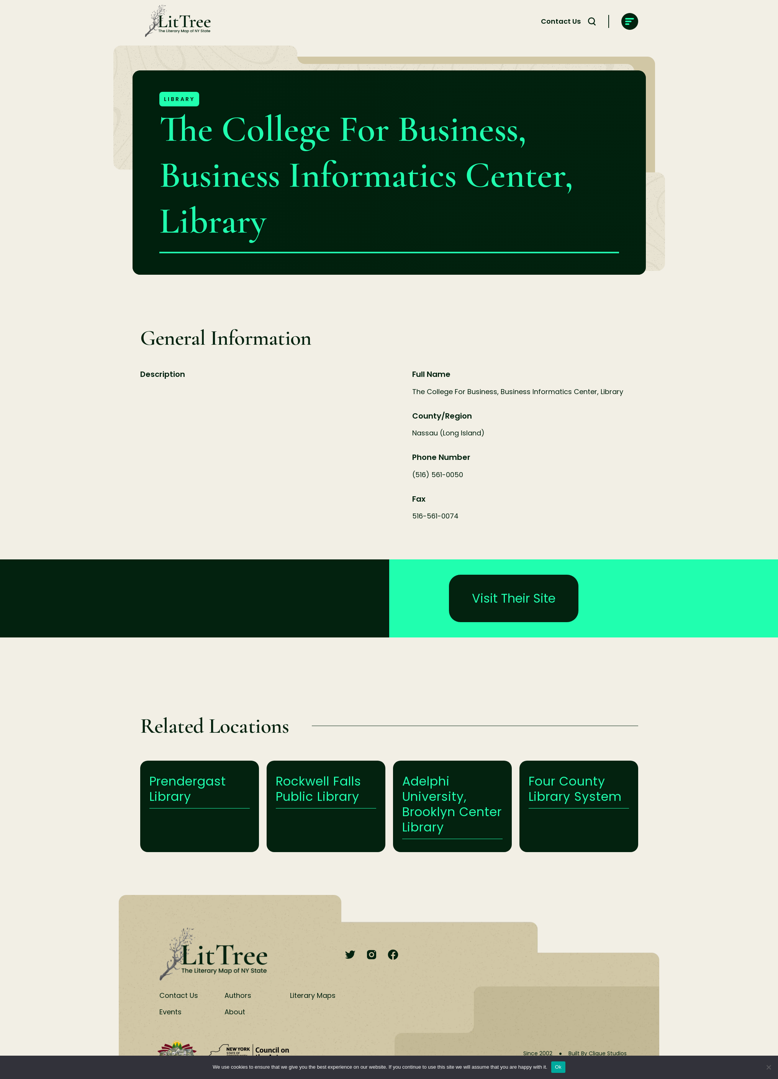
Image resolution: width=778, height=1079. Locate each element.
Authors (237, 995)
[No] (768, 1067)
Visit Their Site (513, 598)
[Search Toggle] (592, 21)
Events (170, 1012)
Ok (558, 1067)
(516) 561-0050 (437, 474)
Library (179, 99)
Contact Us (561, 21)
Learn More (199, 806)
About (234, 1012)
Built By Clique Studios (597, 1053)
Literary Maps (313, 995)
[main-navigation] (629, 21)
